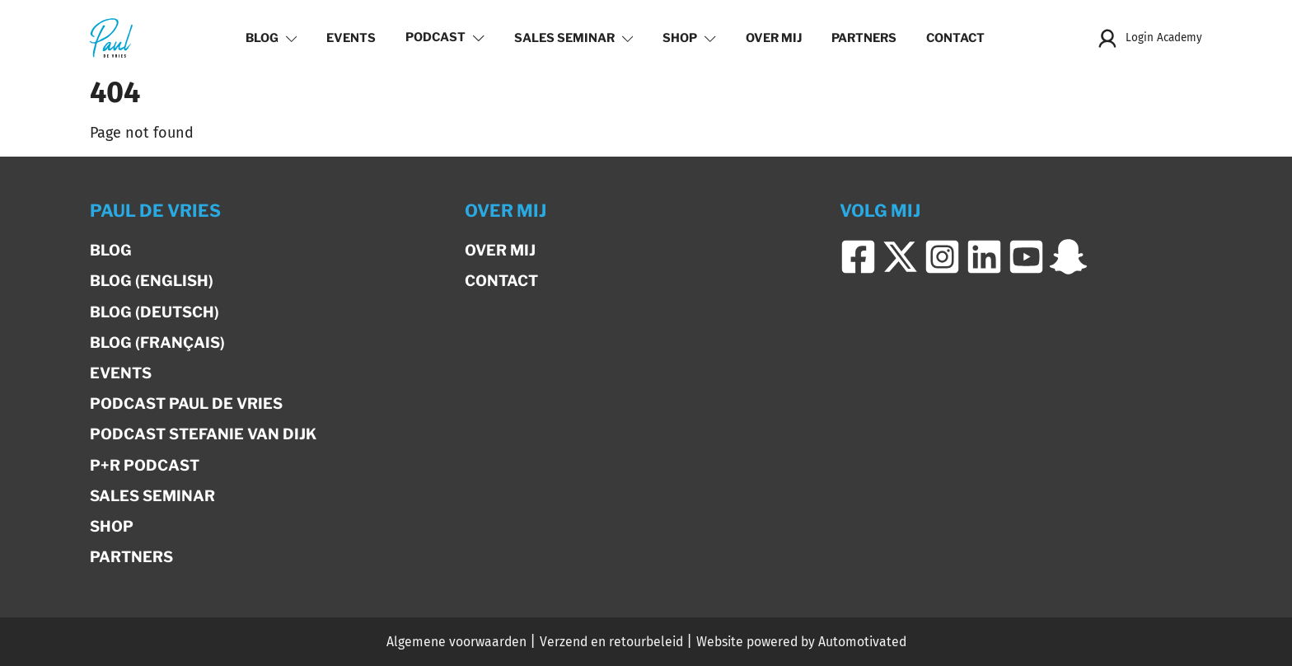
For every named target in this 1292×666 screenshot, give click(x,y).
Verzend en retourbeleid (611, 642)
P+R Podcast (144, 465)
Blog (271, 38)
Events (351, 37)
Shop (689, 38)
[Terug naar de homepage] (111, 37)
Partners (863, 37)
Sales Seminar (574, 38)
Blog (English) (151, 280)
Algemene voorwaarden (456, 642)
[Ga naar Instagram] (942, 257)
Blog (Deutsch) (154, 312)
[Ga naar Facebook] (858, 257)
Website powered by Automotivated (801, 642)
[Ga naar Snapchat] (1068, 257)
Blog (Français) (157, 342)
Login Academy (1149, 37)
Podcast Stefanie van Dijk (203, 434)
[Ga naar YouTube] (1026, 257)
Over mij (774, 37)
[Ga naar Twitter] (900, 257)
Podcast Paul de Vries (186, 403)
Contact (955, 37)
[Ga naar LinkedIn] (984, 257)
